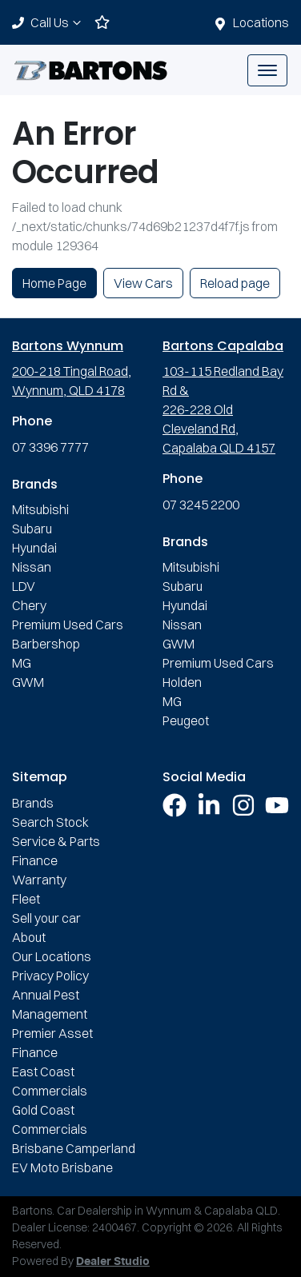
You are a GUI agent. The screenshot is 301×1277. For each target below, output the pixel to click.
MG (21, 663)
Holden (182, 682)
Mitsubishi (40, 509)
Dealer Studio (113, 1261)
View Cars (143, 283)
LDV (23, 586)
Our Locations (51, 956)
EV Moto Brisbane (62, 1167)
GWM (28, 682)
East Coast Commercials (49, 1081)
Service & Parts (56, 841)
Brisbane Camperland (73, 1148)
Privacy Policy (50, 976)
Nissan (31, 567)
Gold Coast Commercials (49, 1119)
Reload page (235, 283)
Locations (261, 22)
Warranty (39, 880)
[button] (267, 70)
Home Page (54, 283)
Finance (35, 860)
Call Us (57, 22)
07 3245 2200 (201, 505)
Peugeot (186, 720)
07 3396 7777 (50, 447)
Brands (33, 803)
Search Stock (50, 822)
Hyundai (34, 548)
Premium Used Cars (67, 625)
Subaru (32, 529)
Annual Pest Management (49, 1004)
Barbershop (46, 644)
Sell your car (46, 918)
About (29, 937)
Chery (29, 605)
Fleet (26, 899)
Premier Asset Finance (52, 1042)
